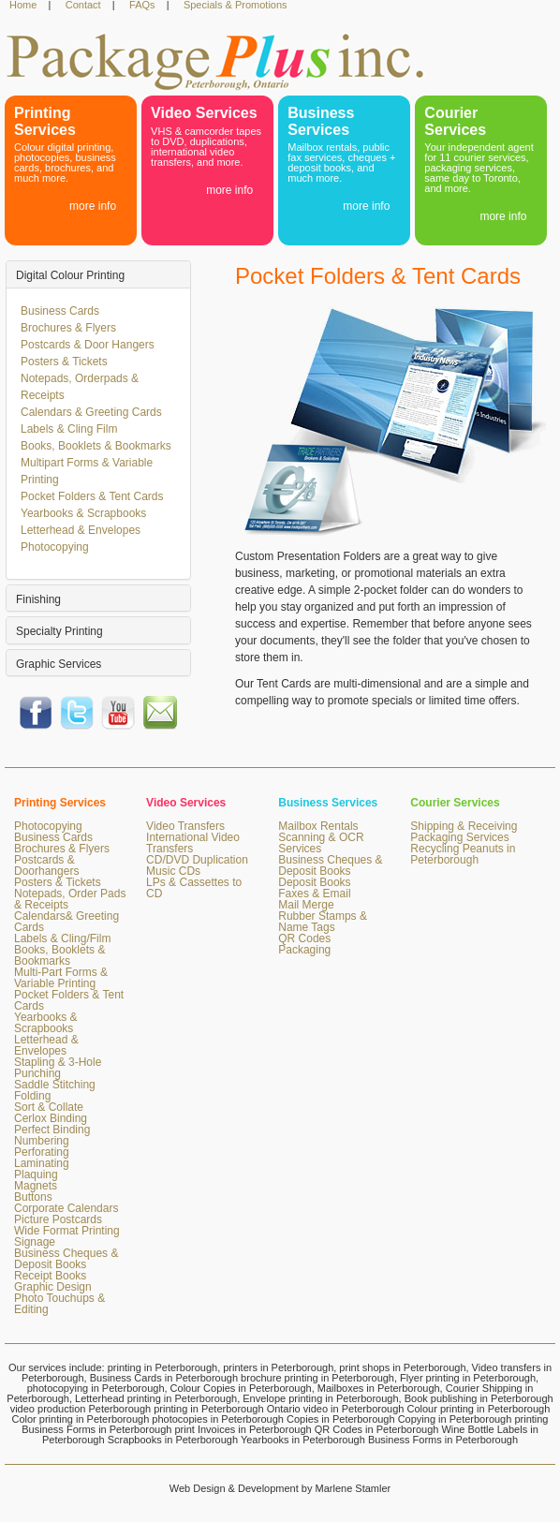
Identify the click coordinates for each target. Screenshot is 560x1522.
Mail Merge (305, 904)
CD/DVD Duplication (197, 859)
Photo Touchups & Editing (59, 1304)
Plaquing (36, 1174)
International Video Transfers (193, 843)
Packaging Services (459, 837)
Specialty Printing (59, 631)
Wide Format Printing (67, 1230)
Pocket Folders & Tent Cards (92, 496)
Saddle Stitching (55, 1084)
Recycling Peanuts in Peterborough (462, 854)
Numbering (41, 1140)
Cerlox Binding (50, 1118)
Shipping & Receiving (463, 826)
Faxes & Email (314, 893)
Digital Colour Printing (70, 275)
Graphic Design (53, 1286)
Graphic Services (58, 664)
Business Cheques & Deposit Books (66, 1259)
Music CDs (173, 871)
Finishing (38, 599)
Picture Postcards (58, 1219)
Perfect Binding (52, 1129)
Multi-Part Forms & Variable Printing (61, 978)
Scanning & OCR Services (320, 843)
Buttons (33, 1197)
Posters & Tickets (64, 361)
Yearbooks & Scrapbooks (83, 513)
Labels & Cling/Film (62, 938)
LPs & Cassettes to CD (194, 888)
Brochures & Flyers (68, 327)
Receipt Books (50, 1275)
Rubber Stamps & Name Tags (322, 921)
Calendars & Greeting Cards (91, 412)
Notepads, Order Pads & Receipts (69, 899)
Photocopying (55, 547)
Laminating (41, 1163)
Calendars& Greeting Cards (66, 921)
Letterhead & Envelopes (80, 530)
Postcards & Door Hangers (88, 344)
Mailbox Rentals (318, 826)
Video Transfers (185, 826)
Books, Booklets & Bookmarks (96, 445)
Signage (34, 1242)
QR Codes (304, 938)
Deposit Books (314, 882)
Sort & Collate (48, 1107)
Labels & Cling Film (69, 429)
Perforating (41, 1152)
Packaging (304, 949)
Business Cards (60, 311)
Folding (32, 1095)
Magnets (35, 1185)
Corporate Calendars (66, 1208)
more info (92, 206)
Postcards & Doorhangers (46, 865)
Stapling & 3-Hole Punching (57, 1068)
